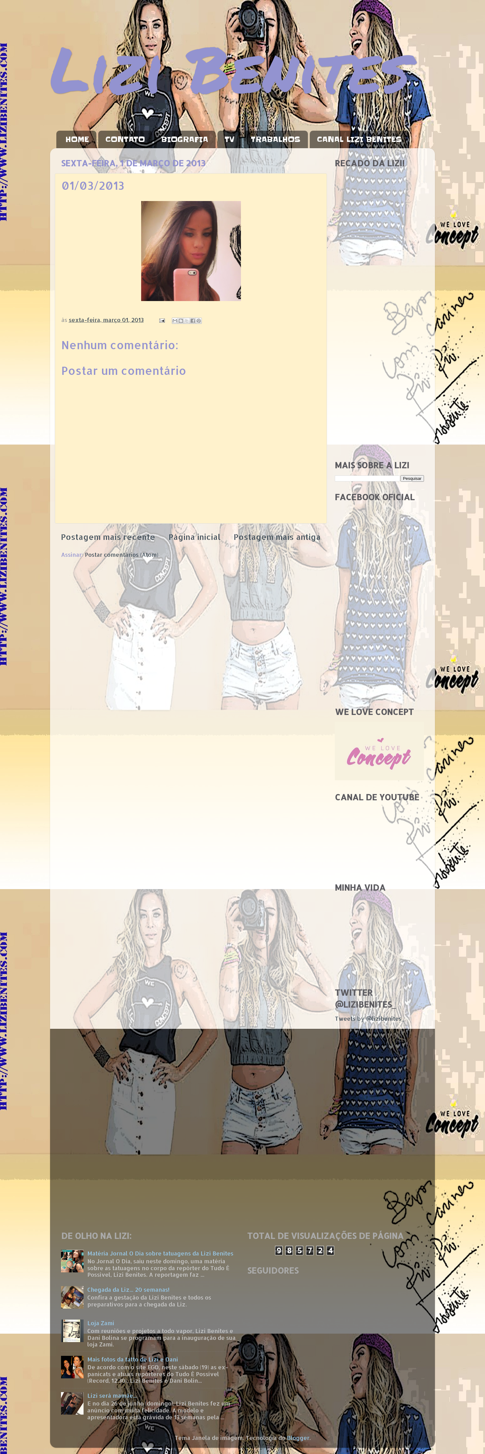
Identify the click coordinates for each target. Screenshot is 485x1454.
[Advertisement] (379, 356)
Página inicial (195, 537)
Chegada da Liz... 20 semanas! (128, 1289)
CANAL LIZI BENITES (359, 139)
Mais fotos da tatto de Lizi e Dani (132, 1359)
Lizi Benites (230, 68)
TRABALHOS (275, 139)
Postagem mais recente (108, 537)
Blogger (298, 1437)
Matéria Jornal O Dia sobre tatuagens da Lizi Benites (160, 1253)
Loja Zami (100, 1322)
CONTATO (125, 139)
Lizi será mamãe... (112, 1395)
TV (229, 139)
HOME (77, 139)
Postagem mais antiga (277, 537)
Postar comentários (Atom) (121, 554)
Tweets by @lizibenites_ (369, 1018)
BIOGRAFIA (184, 139)
